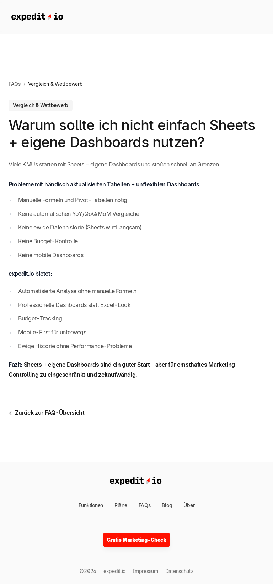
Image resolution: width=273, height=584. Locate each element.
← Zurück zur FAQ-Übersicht (47, 412)
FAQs (15, 84)
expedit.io (114, 571)
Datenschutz (179, 571)
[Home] (37, 17)
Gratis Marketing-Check (136, 540)
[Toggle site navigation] (257, 16)
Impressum (145, 571)
